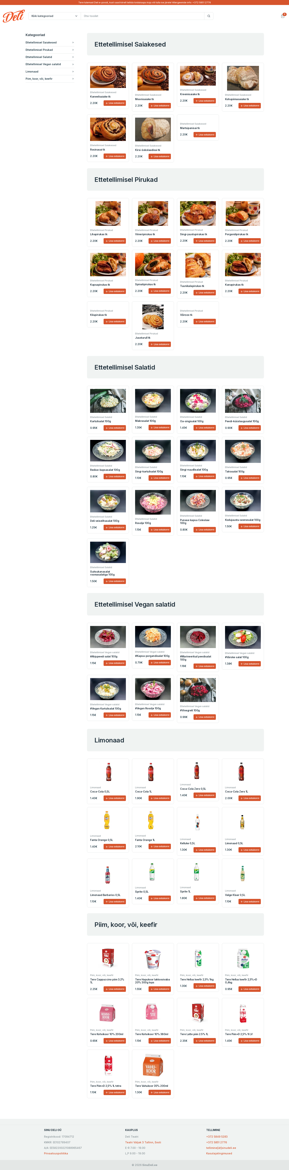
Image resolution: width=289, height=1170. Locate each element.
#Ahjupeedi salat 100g (103, 656)
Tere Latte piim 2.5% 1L (194, 1034)
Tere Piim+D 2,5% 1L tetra (105, 1085)
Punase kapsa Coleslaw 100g (195, 521)
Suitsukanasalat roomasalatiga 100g (102, 573)
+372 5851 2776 (216, 1142)
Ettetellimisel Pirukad (51, 49)
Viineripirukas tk (145, 234)
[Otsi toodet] (142, 16)
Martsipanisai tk (190, 128)
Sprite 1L (185, 891)
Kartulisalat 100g (100, 421)
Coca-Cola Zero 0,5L (193, 788)
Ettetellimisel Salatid (51, 57)
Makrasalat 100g (145, 420)
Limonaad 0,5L (234, 843)
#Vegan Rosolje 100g (148, 708)
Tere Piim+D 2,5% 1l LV (239, 1034)
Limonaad (51, 71)
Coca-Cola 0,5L (100, 791)
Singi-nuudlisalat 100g (194, 469)
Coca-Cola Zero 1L (236, 791)
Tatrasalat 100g (234, 471)
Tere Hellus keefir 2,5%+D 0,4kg (241, 981)
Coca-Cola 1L (143, 791)
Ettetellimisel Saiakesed (51, 42)
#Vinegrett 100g (190, 710)
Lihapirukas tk (98, 234)
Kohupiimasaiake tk (237, 99)
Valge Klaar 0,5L (235, 895)
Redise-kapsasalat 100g (105, 469)
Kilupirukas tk (98, 314)
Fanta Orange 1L (145, 839)
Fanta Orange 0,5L (101, 839)
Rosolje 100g (143, 523)
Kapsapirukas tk (100, 284)
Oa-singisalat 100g (191, 421)
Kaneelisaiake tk (100, 96)
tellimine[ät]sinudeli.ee (221, 1147)
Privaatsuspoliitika (56, 1153)
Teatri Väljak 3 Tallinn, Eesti (143, 1142)
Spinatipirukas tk (145, 284)
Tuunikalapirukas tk (192, 285)
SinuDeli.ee (149, 1165)
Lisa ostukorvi (114, 103)
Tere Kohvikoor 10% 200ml (106, 1034)
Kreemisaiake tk (190, 94)
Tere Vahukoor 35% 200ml (151, 1085)
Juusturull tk (142, 337)
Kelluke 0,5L (187, 843)
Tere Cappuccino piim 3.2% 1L (107, 981)
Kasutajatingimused (219, 1153)
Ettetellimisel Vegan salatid (51, 64)
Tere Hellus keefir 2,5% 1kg (196, 979)
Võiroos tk (186, 314)
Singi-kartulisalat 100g (149, 471)
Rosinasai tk (97, 149)
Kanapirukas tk (234, 284)
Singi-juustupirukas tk (193, 234)
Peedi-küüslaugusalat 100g (242, 421)
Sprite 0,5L (142, 891)
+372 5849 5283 (217, 1136)
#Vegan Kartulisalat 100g (105, 708)
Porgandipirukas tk (236, 234)
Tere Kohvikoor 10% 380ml (151, 1034)
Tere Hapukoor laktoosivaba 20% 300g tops (152, 981)
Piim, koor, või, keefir (51, 78)
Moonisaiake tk (144, 99)
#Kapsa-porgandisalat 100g (152, 655)
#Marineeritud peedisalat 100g (195, 658)
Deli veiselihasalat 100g (104, 520)
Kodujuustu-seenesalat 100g (242, 519)
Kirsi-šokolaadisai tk (147, 149)
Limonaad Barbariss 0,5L (105, 895)
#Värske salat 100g (236, 657)
